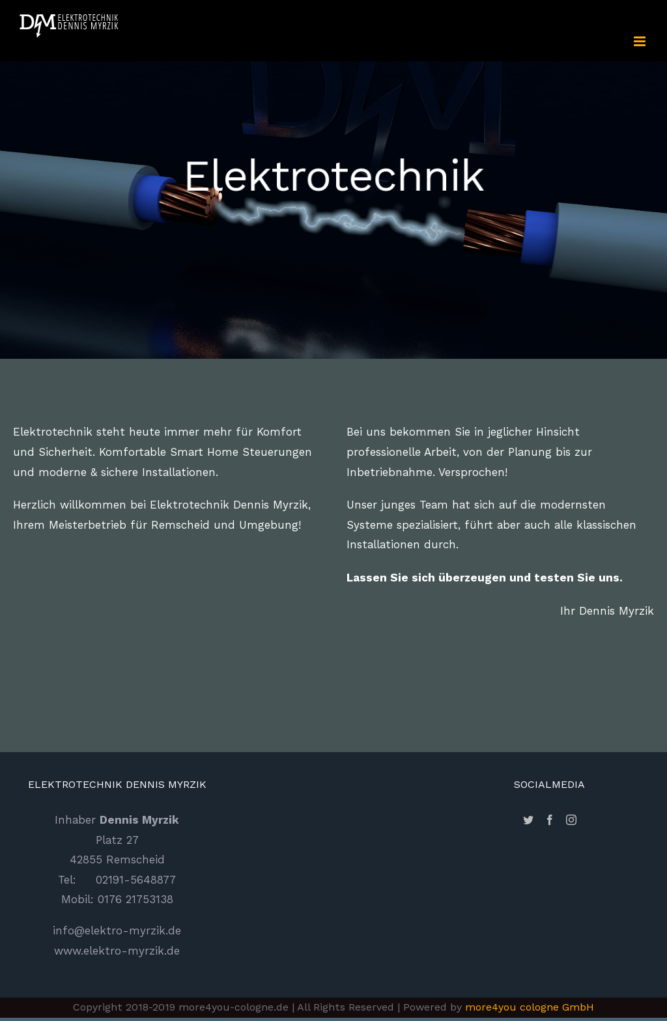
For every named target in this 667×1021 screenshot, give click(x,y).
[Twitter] (528, 820)
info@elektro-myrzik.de (117, 930)
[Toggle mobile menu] (640, 41)
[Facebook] (550, 820)
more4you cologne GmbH (529, 1007)
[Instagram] (571, 820)
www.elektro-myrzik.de (117, 950)
